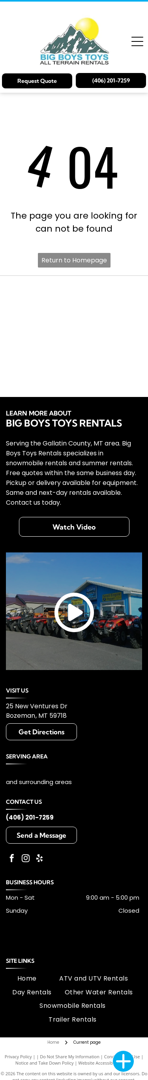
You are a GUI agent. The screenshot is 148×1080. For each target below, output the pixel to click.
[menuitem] (27, 978)
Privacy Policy (18, 1056)
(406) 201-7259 (30, 817)
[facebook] (12, 859)
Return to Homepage (74, 260)
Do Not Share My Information (69, 1056)
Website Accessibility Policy (105, 1063)
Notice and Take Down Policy (44, 1063)
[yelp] (39, 859)
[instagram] (26, 859)
